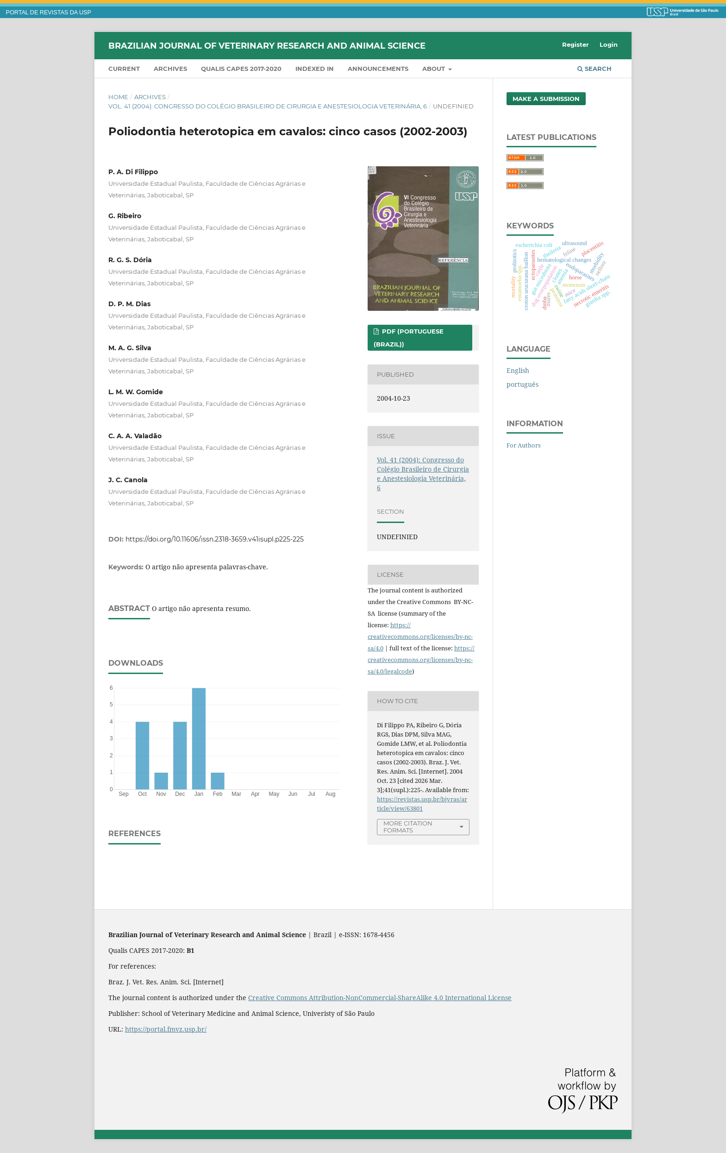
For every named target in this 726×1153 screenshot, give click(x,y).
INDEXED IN (314, 68)
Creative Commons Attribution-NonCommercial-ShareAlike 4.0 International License (380, 997)
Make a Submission (546, 98)
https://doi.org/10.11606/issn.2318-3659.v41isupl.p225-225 (214, 539)
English (518, 370)
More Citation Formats (407, 826)
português (522, 384)
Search (594, 68)
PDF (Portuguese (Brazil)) (409, 338)
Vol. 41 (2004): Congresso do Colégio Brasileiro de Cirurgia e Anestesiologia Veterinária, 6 (267, 106)
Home (118, 97)
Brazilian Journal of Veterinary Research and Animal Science (267, 45)
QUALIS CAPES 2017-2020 (241, 68)
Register (575, 44)
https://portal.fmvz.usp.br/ (166, 1029)
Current (124, 68)
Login (609, 44)
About (434, 68)
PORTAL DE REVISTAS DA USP (48, 12)
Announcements (378, 68)
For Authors (524, 445)
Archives (170, 68)
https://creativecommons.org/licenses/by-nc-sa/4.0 (420, 636)
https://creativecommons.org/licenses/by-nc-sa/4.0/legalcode (421, 659)
